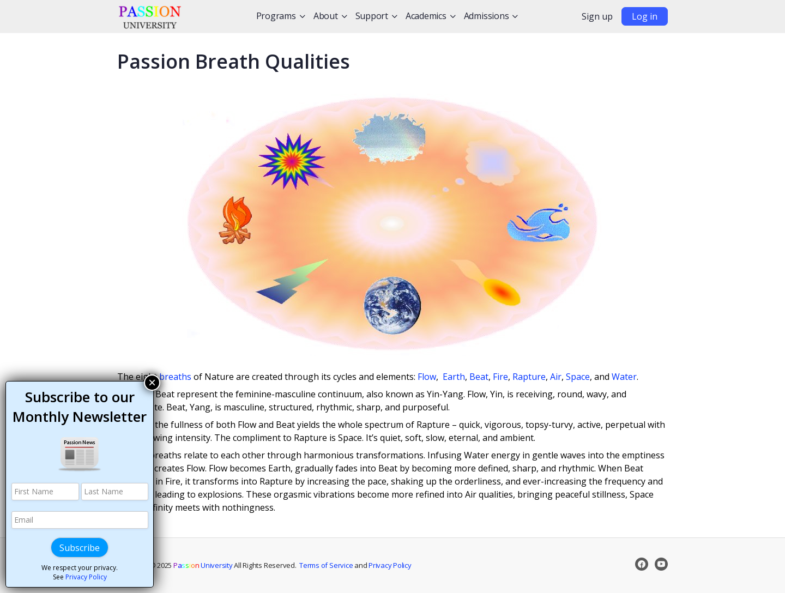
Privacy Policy (390, 565)
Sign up (597, 16)
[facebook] (641, 564)
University (203, 565)
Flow (427, 377)
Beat (478, 377)
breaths (175, 377)
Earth (454, 377)
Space (578, 377)
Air (555, 377)
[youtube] (661, 564)
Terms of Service (326, 565)
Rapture (529, 377)
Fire (500, 377)
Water (624, 377)
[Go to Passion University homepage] (150, 14)
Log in (644, 16)
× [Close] (152, 382)
